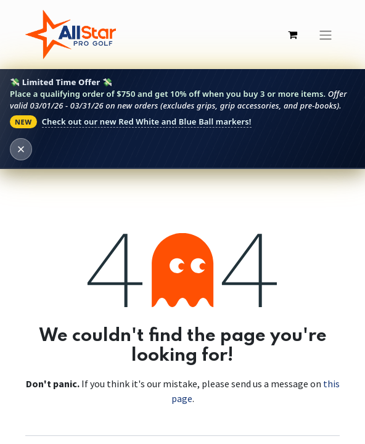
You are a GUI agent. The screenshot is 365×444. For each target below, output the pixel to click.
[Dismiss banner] (21, 149)
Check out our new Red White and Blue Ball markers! (147, 121)
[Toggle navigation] (325, 34)
